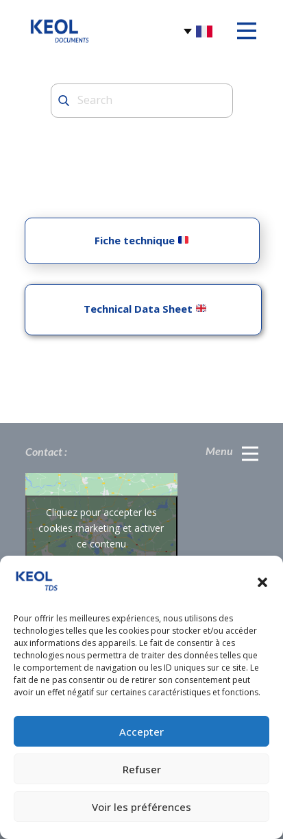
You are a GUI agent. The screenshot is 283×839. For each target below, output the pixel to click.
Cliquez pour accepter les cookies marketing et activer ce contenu (101, 527)
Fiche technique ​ (141, 240)
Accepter (141, 731)
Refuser (142, 769)
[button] (262, 582)
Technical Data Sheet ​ (142, 308)
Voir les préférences (141, 807)
